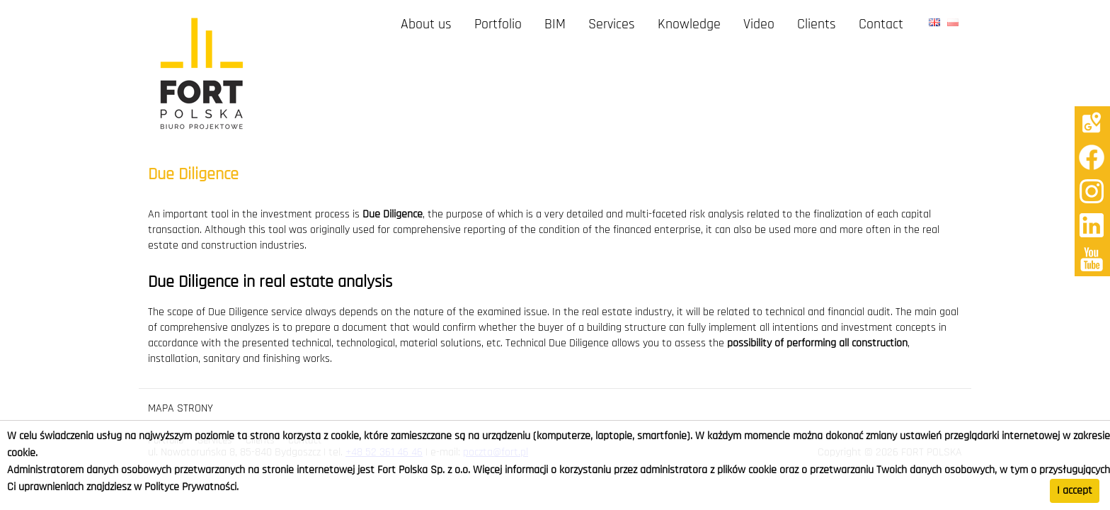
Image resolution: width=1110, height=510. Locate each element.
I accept (1074, 491)
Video (758, 25)
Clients (816, 25)
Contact (881, 25)
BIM (555, 25)
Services (611, 25)
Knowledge (689, 25)
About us (426, 25)
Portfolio (498, 25)
